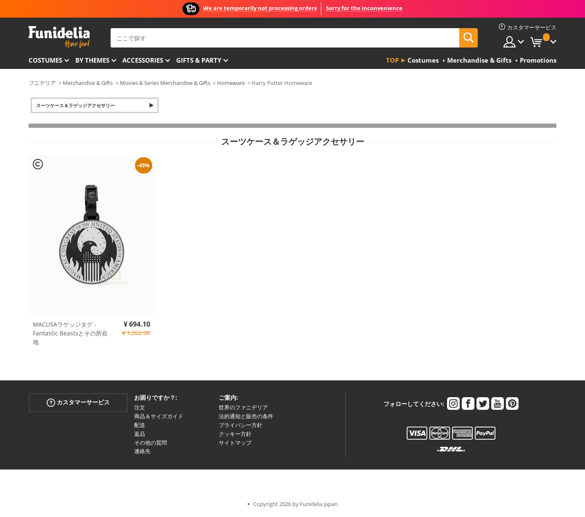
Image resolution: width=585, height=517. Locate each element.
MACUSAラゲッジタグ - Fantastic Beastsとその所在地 (70, 333)
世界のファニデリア (243, 407)
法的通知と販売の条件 (246, 416)
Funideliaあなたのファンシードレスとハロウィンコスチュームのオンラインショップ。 (59, 37)
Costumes (45, 60)
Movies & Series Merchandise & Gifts (165, 83)
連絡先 (142, 451)
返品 (139, 434)
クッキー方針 (235, 434)
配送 (139, 425)
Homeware (231, 83)
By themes (92, 60)
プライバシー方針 (240, 425)
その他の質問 (150, 442)
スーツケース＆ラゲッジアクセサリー (75, 105)
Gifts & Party (198, 60)
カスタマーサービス (78, 402)
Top (392, 60)
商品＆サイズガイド (158, 416)
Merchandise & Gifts (88, 83)
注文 (139, 407)
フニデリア (42, 83)
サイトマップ (235, 442)
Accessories (142, 60)
